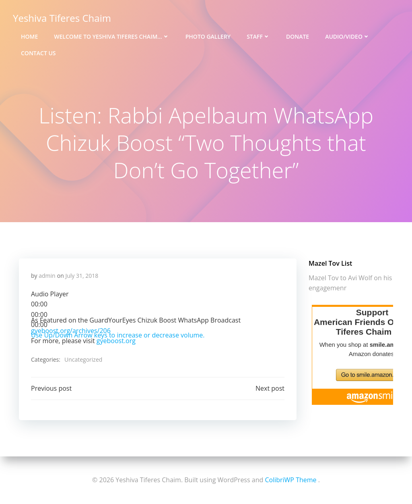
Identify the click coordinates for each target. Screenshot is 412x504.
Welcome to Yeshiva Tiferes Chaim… (111, 36)
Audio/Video (347, 36)
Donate (297, 36)
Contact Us (38, 53)
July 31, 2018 (81, 275)
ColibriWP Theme (290, 479)
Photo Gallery (208, 36)
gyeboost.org (116, 340)
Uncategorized (83, 359)
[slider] (39, 314)
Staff (258, 36)
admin (47, 275)
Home (29, 36)
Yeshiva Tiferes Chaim (62, 18)
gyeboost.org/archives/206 (71, 330)
